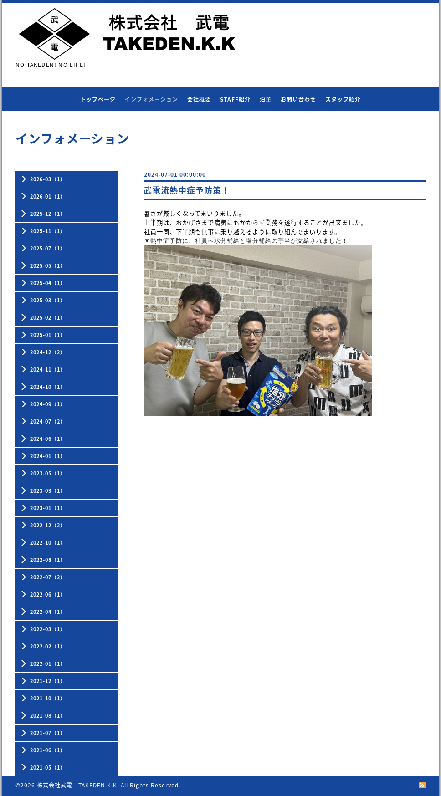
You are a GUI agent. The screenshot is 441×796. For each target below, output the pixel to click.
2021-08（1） (48, 715)
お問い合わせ (298, 99)
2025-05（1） (48, 266)
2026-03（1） (48, 179)
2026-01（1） (48, 196)
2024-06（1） (48, 439)
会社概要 (199, 99)
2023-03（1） (48, 491)
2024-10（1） (48, 387)
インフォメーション (151, 99)
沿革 (266, 99)
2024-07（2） (48, 421)
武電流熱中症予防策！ (187, 190)
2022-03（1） (48, 629)
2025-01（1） (48, 335)
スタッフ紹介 (343, 99)
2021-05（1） (48, 767)
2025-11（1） (48, 231)
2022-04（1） (48, 612)
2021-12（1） (48, 681)
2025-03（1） (48, 300)
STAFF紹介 (235, 99)
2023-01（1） (48, 508)
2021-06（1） (48, 750)
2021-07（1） (48, 733)
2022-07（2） (48, 577)
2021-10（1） (48, 698)
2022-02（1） (48, 646)
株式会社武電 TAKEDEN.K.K (77, 785)
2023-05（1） (48, 473)
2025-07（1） (48, 248)
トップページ (98, 99)
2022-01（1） (48, 664)
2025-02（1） (48, 317)
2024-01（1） (48, 456)
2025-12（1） (48, 214)
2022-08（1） (48, 560)
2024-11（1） (48, 369)
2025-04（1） (48, 283)
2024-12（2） (48, 352)
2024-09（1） (48, 404)
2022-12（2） (48, 525)
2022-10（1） (48, 542)
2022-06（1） (48, 594)
